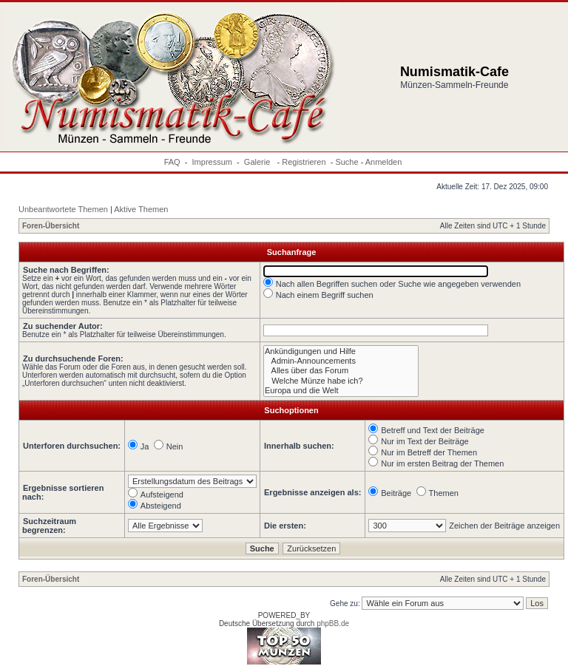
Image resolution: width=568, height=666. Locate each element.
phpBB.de (333, 623)
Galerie (258, 161)
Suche (346, 161)
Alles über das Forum (341, 371)
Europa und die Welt (341, 390)
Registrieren (303, 161)
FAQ (172, 161)
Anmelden (383, 161)
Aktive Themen (141, 209)
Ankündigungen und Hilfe (341, 351)
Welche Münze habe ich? (341, 381)
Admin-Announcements (341, 361)
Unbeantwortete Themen (63, 209)
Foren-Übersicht (50, 226)
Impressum (212, 161)
